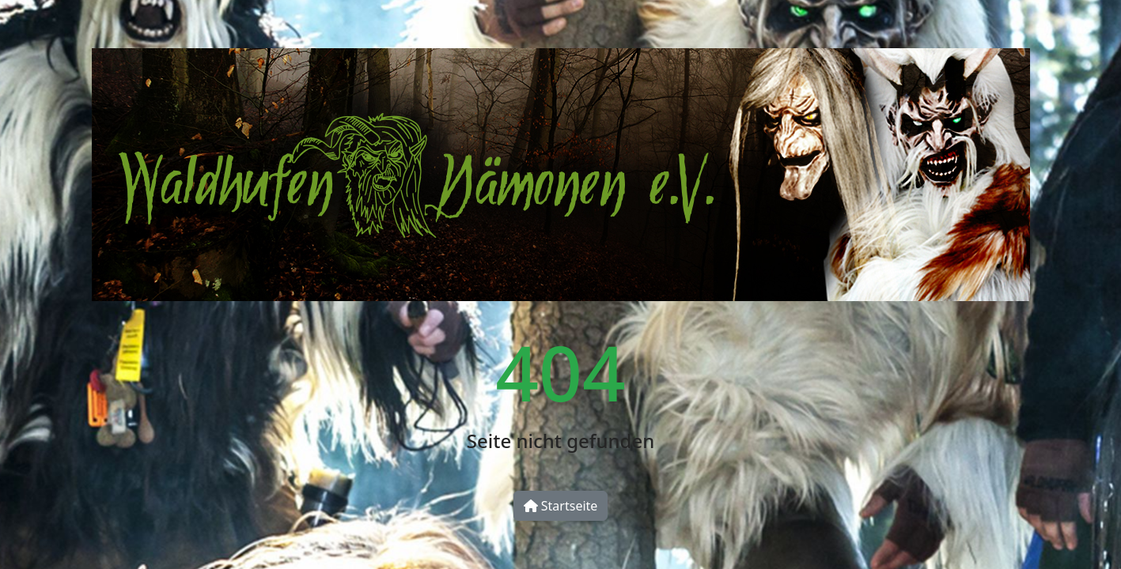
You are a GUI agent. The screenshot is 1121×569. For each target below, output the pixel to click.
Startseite (561, 505)
